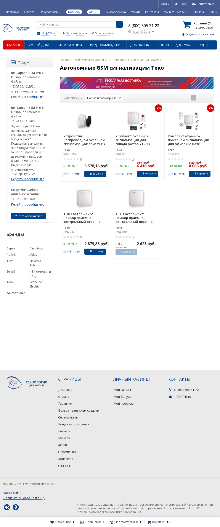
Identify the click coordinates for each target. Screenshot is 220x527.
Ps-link (11, 254)
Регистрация (203, 4)
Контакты (152, 12)
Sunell (10, 271)
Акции (62, 445)
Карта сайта (12, 493)
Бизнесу (64, 431)
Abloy (33, 254)
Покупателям (50, 12)
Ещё (213, 12)
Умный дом (39, 45)
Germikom (36, 248)
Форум (20, 62)
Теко (66, 150)
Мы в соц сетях (175, 12)
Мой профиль (123, 403)
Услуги (135, 12)
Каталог (14, 45)
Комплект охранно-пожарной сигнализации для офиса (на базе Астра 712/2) (188, 140)
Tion (9, 282)
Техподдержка (116, 12)
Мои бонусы (122, 396)
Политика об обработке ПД (24, 498)
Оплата (29, 12)
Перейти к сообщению (27, 97)
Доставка (12, 12)
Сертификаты (68, 417)
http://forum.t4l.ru (28, 216)
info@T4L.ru (48, 33)
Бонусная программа (73, 424)
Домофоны (139, 45)
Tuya (9, 261)
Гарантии (65, 403)
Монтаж (64, 438)
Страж (11, 248)
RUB (165, 4)
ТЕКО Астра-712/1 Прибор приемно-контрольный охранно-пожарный (135, 218)
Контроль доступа (174, 45)
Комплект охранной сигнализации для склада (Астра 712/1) (133, 140)
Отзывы (198, 12)
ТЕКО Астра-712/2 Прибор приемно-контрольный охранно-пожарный (82, 218)
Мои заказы (122, 390)
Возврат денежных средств (78, 410)
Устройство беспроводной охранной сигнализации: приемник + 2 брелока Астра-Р (84, 140)
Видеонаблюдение (106, 45)
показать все (15, 293)
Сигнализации (69, 45)
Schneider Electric (36, 284)
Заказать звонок (76, 33)
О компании (67, 452)
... (212, 45)
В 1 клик (75, 174)
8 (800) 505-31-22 (143, 25)
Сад (201, 45)
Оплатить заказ (104, 33)
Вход (180, 4)
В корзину (94, 174)
